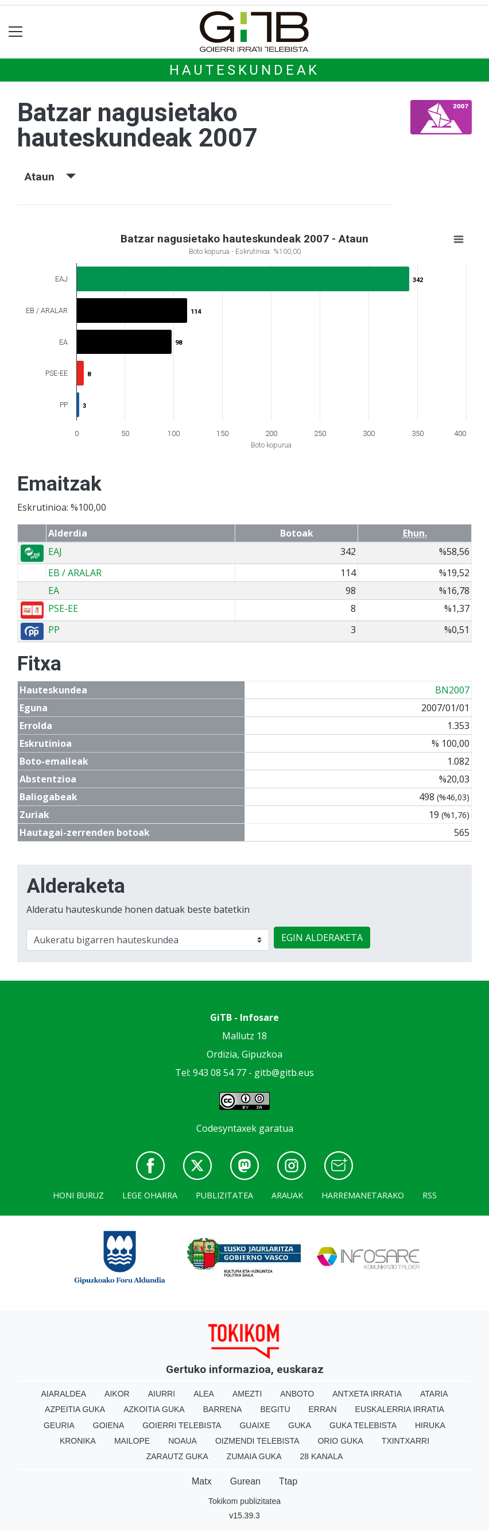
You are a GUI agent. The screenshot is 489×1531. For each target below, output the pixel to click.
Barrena (222, 1409)
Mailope (132, 1440)
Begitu (275, 1409)
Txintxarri (405, 1440)
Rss (429, 1195)
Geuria (59, 1425)
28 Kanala (321, 1456)
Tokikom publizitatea (244, 1501)
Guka (299, 1425)
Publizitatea (224, 1195)
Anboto (297, 1393)
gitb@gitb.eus (284, 1072)
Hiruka (430, 1425)
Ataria (434, 1393)
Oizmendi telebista (257, 1440)
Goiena (108, 1425)
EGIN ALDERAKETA (322, 937)
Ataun (50, 176)
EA (53, 590)
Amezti (247, 1393)
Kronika (78, 1440)
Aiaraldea (64, 1393)
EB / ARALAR (75, 572)
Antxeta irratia (367, 1393)
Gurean (245, 1481)
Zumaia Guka (254, 1456)
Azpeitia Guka (75, 1409)
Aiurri (161, 1393)
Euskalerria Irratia (399, 1409)
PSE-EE (63, 608)
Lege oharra (149, 1195)
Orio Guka (340, 1440)
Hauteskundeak (244, 70)
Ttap (288, 1481)
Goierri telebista (181, 1425)
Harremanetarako (362, 1195)
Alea (203, 1393)
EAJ (55, 551)
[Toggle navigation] (15, 32)
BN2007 (452, 690)
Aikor (117, 1393)
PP (54, 629)
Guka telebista (363, 1425)
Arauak (287, 1195)
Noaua (182, 1440)
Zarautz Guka (177, 1456)
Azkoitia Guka (154, 1409)
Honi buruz (78, 1195)
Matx (202, 1481)
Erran (323, 1409)
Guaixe (254, 1425)
